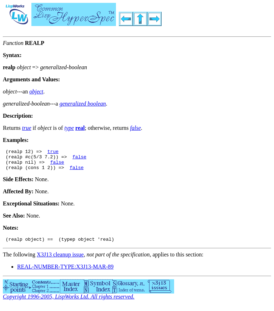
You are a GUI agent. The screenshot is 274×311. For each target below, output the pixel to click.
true (53, 152)
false (79, 159)
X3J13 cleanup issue (60, 260)
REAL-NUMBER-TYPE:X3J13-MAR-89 (65, 272)
